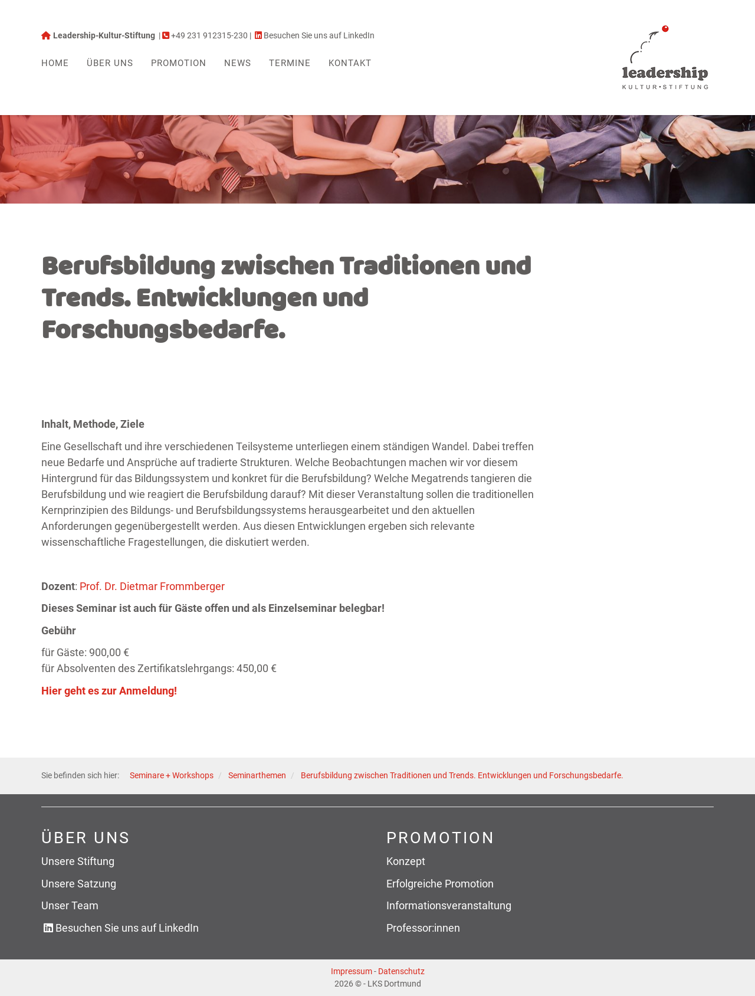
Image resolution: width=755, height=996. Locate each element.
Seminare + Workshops (172, 776)
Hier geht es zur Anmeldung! (109, 690)
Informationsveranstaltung (448, 905)
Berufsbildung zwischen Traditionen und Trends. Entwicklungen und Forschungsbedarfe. (462, 776)
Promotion (178, 63)
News (237, 63)
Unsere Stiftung (77, 861)
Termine (290, 63)
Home (55, 63)
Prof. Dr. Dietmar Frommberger (152, 586)
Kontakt (350, 63)
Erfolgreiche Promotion (440, 883)
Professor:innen (423, 928)
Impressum (351, 971)
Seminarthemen (257, 776)
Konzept (405, 861)
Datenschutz (401, 971)
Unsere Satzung (78, 883)
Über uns (110, 63)
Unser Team (70, 905)
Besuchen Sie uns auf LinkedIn (127, 928)
